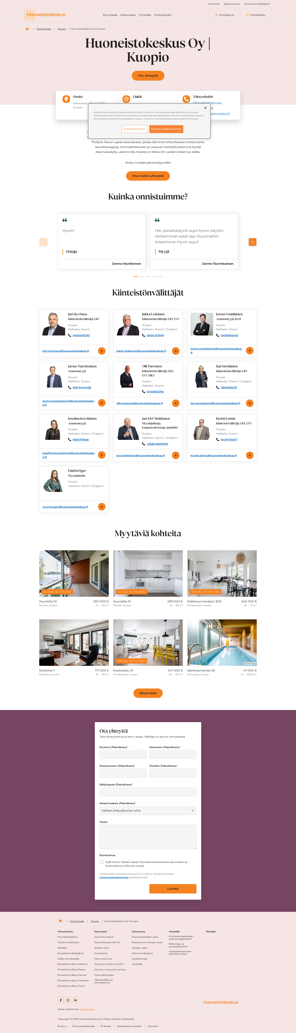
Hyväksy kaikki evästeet (166, 129)
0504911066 (81, 439)
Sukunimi (165, 747)
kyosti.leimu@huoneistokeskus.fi (213, 455)
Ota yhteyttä (148, 76)
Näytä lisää (148, 693)
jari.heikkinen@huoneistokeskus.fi (140, 455)
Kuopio (62, 28)
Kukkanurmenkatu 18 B (204, 601)
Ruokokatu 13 (123, 670)
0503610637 (229, 387)
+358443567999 (157, 444)
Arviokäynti (224, 15)
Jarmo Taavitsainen (218, 263)
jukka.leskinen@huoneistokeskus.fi (141, 351)
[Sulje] (205, 108)
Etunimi (113, 747)
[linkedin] (75, 1000)
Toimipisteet (43, 28)
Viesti (103, 821)
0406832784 (155, 391)
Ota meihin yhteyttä (148, 176)
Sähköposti (116, 784)
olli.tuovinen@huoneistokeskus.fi (139, 403)
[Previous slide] (43, 242)
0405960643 (229, 335)
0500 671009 (155, 335)
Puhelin (164, 765)
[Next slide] (252, 242)
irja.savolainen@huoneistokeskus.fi (215, 403)
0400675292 (81, 335)
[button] (136, 276)
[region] (149, 121)
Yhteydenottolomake (207, 102)
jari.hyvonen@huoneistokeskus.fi (65, 351)
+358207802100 (203, 108)
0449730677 (229, 439)
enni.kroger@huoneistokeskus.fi (65, 507)
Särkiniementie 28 (201, 670)
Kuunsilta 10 (48, 601)
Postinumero (117, 765)
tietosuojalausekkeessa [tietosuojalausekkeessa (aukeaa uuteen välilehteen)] (113, 877)
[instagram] (68, 1000)
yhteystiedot (86, 1009)
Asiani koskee (117, 803)
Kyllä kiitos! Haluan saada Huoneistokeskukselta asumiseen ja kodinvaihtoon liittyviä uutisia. (146, 863)
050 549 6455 (82, 387)
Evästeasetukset (134, 129)
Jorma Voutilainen (126, 263)
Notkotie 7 (47, 670)
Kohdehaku (256, 15)
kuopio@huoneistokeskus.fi (211, 113)
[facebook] (61, 1000)
